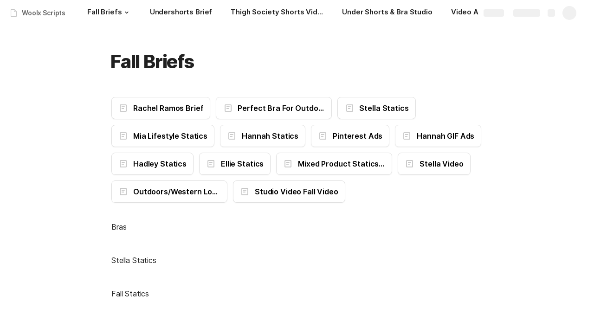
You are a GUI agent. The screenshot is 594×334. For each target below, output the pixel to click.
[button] (126, 12)
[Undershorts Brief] (181, 13)
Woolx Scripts (43, 13)
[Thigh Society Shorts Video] (277, 13)
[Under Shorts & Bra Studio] (387, 13)
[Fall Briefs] (109, 13)
